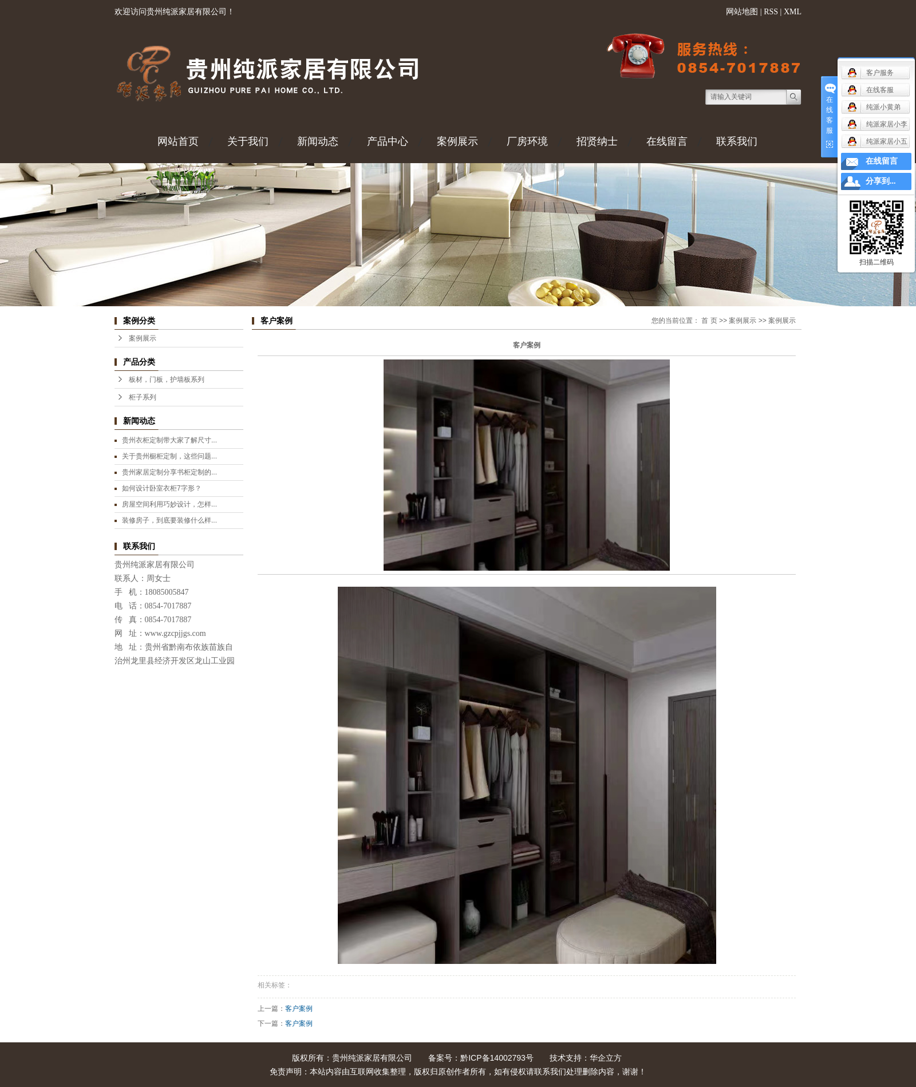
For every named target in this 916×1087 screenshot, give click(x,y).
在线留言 (667, 141)
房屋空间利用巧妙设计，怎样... (169, 504)
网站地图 (742, 11)
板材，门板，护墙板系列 (166, 379)
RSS (771, 11)
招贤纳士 (597, 141)
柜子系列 (142, 397)
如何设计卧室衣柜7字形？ (162, 488)
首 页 (709, 321)
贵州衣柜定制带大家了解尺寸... (169, 440)
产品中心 (387, 141)
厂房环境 (527, 141)
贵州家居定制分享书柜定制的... (169, 472)
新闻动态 (317, 141)
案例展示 (457, 141)
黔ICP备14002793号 (497, 1057)
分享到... (881, 181)
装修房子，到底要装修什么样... (169, 520)
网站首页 (178, 141)
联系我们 (736, 141)
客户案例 (299, 1009)
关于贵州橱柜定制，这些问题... (169, 456)
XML (793, 11)
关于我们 (248, 141)
